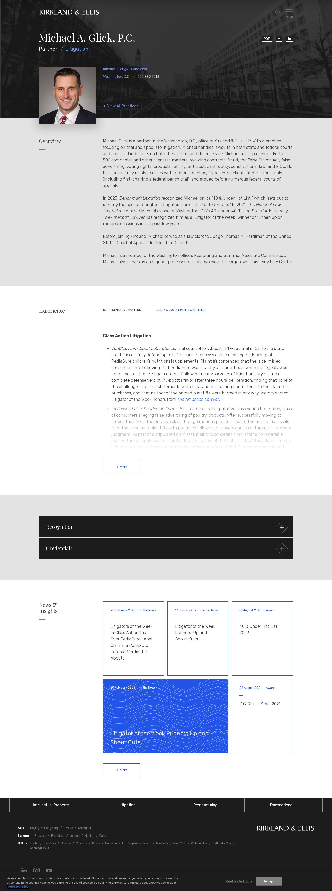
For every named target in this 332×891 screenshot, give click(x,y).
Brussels (40, 836)
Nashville (162, 843)
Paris (102, 836)
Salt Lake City (222, 843)
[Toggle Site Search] (278, 13)
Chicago (81, 843)
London (75, 836)
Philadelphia (199, 843)
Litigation (77, 49)
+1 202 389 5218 (146, 77)
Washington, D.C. (116, 77)
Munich (89, 836)
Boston (66, 843)
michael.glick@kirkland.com (125, 69)
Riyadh (68, 828)
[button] (166, 526)
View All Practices (122, 106)
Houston (111, 843)
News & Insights (48, 607)
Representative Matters (122, 310)
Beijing (34, 828)
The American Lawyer (198, 399)
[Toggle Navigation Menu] (289, 13)
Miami (147, 843)
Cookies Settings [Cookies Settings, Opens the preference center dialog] (239, 881)
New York (179, 843)
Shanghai (84, 828)
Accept (269, 881)
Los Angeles (130, 843)
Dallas (96, 843)
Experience (52, 310)
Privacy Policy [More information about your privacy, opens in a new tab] (18, 887)
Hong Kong (51, 828)
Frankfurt (58, 836)
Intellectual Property (51, 805)
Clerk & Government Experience (181, 310)
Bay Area (50, 843)
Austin (34, 843)
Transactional (281, 805)
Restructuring (205, 805)
